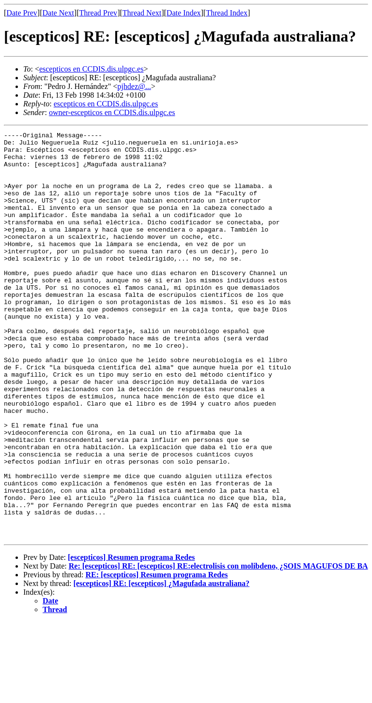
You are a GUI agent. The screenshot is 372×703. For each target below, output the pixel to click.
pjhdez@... (134, 86)
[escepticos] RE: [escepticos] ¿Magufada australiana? (162, 664)
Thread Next (142, 13)
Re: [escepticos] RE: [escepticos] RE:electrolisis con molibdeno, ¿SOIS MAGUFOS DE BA (218, 647)
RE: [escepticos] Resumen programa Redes (156, 656)
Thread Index (227, 13)
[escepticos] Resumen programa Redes (131, 638)
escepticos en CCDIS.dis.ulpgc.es (91, 69)
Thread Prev (98, 13)
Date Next (58, 13)
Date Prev (21, 13)
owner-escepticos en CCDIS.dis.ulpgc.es (112, 112)
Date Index (184, 13)
